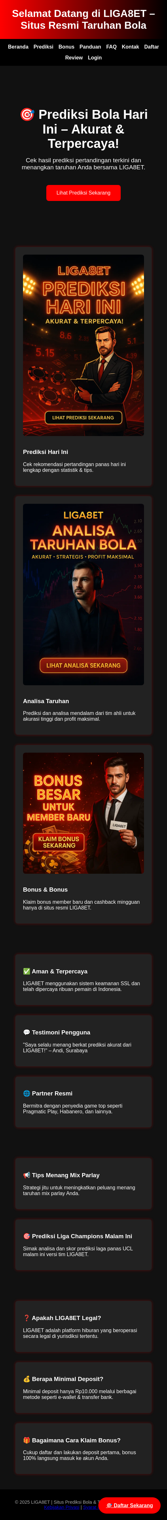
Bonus (66, 47)
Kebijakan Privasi (61, 1507)
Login (95, 57)
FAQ (111, 47)
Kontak (130, 47)
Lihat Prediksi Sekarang (83, 193)
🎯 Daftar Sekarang (129, 1505)
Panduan (90, 47)
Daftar (151, 47)
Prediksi (43, 47)
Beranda (18, 47)
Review (74, 57)
